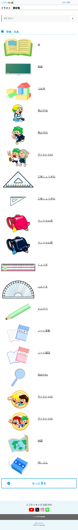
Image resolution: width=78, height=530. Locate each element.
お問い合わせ (39, 523)
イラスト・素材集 (66, 2)
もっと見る (39, 483)
